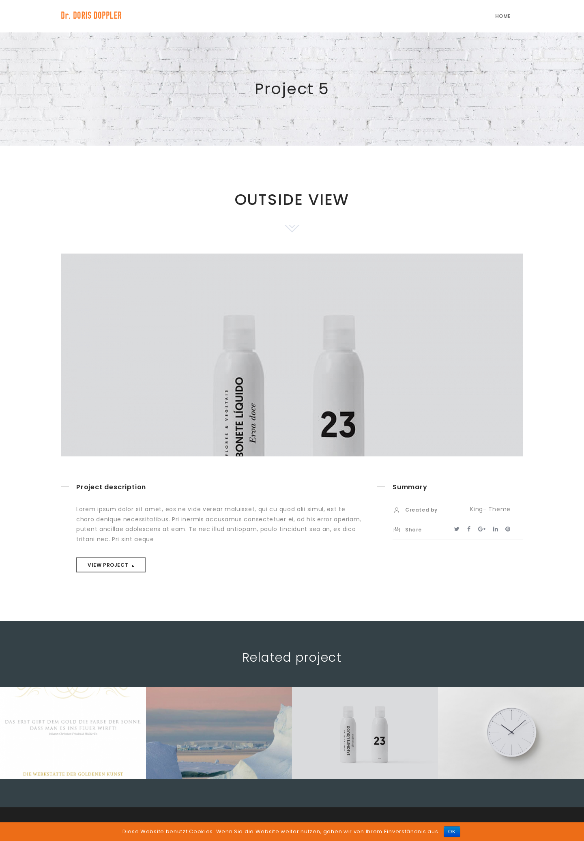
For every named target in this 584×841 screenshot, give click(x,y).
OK (452, 832)
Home (503, 16)
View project (109, 564)
